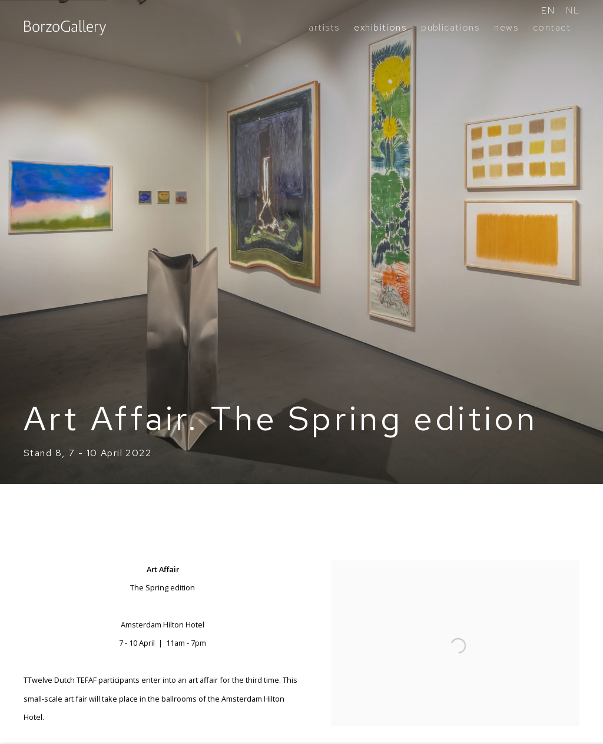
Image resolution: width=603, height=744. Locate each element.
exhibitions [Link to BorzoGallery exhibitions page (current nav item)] (380, 27)
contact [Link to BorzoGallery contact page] (552, 27)
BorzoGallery (65, 27)
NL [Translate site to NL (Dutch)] (572, 10)
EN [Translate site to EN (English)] (548, 10)
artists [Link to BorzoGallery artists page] (324, 27)
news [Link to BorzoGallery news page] (506, 27)
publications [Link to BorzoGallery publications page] (450, 27)
